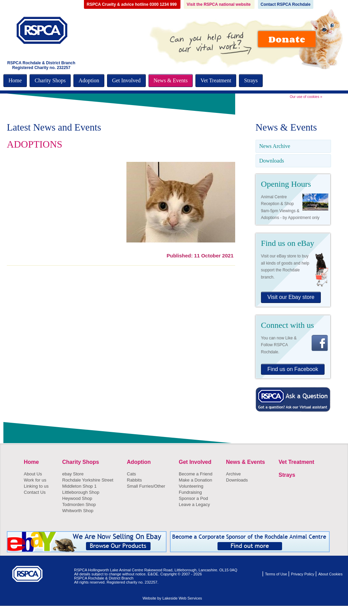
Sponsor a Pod (193, 498)
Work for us (35, 480)
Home (15, 80)
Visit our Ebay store (290, 297)
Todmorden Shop (79, 504)
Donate (286, 39)
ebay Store (73, 473)
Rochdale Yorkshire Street (87, 480)
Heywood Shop (77, 498)
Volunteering (191, 486)
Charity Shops (50, 80)
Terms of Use (276, 574)
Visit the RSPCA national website (219, 4)
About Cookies (330, 574)
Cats (131, 473)
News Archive (274, 146)
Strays (251, 80)
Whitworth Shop (77, 510)
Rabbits (134, 480)
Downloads (271, 161)
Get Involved (126, 80)
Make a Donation (195, 480)
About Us (33, 473)
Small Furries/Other (146, 486)
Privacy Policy (303, 574)
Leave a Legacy (194, 504)
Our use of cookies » (306, 97)
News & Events (171, 80)
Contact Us (35, 492)
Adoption (89, 80)
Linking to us (36, 486)
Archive (233, 473)
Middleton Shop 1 (79, 486)
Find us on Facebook (292, 369)
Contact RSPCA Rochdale (286, 4)
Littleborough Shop (80, 492)
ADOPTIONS (34, 144)
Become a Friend (195, 473)
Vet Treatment (216, 80)
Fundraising (190, 492)
